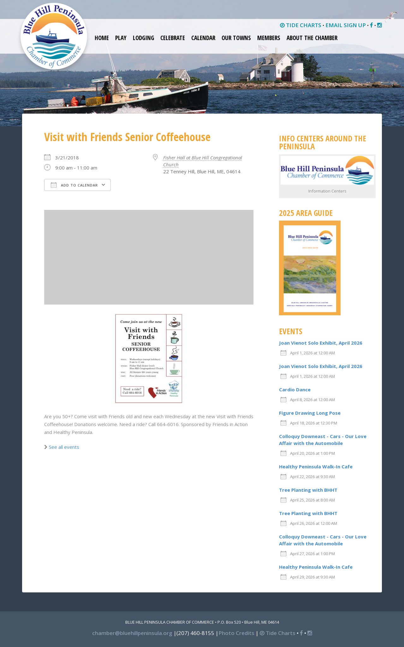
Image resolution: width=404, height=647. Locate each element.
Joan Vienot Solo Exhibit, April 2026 (320, 343)
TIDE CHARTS (300, 25)
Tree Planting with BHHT (308, 490)
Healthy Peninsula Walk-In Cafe (316, 466)
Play (121, 38)
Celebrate (172, 38)
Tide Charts (277, 633)
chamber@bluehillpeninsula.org (132, 633)
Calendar (203, 38)
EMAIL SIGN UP (345, 25)
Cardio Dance (295, 389)
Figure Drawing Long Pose (310, 413)
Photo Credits (236, 633)
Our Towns (236, 38)
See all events (64, 447)
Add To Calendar (74, 185)
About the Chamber (312, 38)
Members (268, 38)
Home (102, 38)
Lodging (143, 38)
